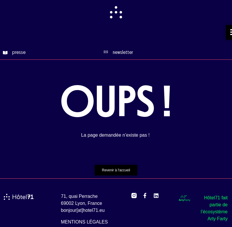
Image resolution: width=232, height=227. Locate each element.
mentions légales (84, 221)
